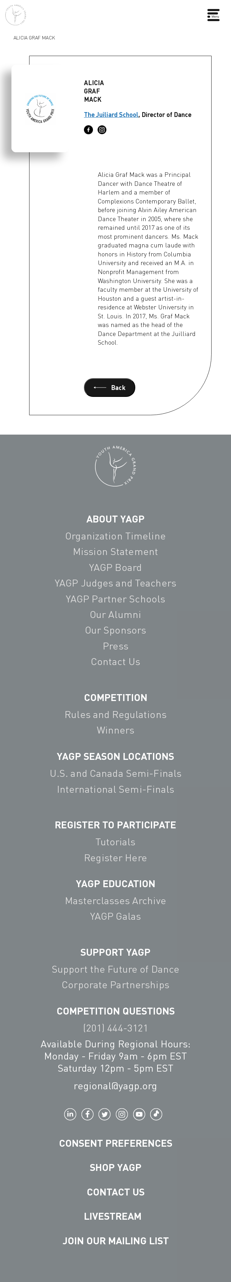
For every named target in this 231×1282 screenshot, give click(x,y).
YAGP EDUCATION (115, 883)
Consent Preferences (115, 1143)
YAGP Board (115, 567)
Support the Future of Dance (115, 969)
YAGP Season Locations (115, 756)
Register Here (115, 857)
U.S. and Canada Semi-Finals (115, 773)
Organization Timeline (115, 536)
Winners (116, 730)
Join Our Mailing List (115, 1240)
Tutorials (115, 841)
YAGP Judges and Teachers (115, 583)
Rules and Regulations (115, 714)
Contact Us (115, 661)
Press (115, 646)
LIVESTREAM (115, 1216)
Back (110, 387)
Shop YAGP (116, 1167)
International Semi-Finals (115, 789)
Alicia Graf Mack (34, 37)
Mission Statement (115, 551)
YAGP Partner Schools (115, 598)
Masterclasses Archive (115, 900)
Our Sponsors (115, 630)
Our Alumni (115, 614)
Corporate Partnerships (115, 984)
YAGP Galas (115, 916)
